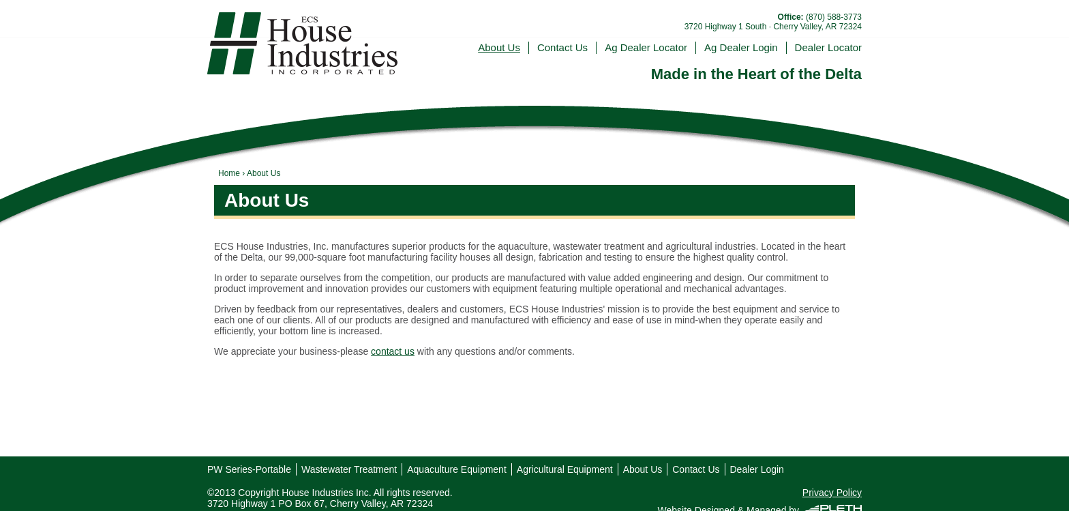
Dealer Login (757, 469)
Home (229, 173)
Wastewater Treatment (349, 469)
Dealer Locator (828, 47)
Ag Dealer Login (741, 47)
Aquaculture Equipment (457, 469)
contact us (393, 351)
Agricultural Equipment (565, 469)
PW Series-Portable (249, 469)
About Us (499, 47)
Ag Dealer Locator (646, 47)
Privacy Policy (832, 492)
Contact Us (562, 47)
